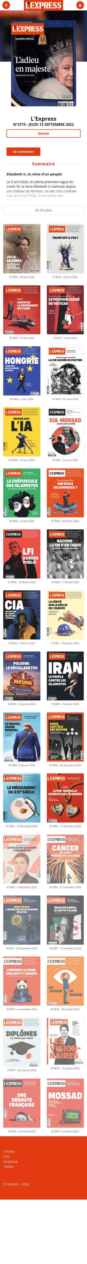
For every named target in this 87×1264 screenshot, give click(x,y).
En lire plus (43, 210)
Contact (9, 1152)
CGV (6, 1156)
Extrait (43, 133)
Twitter (8, 1166)
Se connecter (23, 151)
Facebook (10, 1161)
